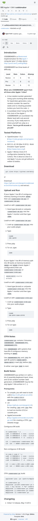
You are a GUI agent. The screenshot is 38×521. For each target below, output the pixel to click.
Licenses (21, 519)
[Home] (4, 2)
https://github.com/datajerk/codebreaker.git (18, 14)
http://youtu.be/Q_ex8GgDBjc (15, 63)
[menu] (13, 519)
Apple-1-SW (9, 7)
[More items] (35, 19)
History (24, 43)
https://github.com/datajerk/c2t (20, 405)
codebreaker (21, 7)
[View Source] (3, 43)
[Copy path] (20, 28)
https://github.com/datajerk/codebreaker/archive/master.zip (19, 184)
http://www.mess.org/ (16, 149)
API (26, 519)
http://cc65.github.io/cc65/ (22, 395)
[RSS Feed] (3, 10)
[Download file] (31, 43)
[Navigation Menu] (35, 2)
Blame (17, 43)
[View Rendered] (6, 43)
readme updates (18, 34)
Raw (12, 43)
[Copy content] (3, 47)
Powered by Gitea (9, 514)
